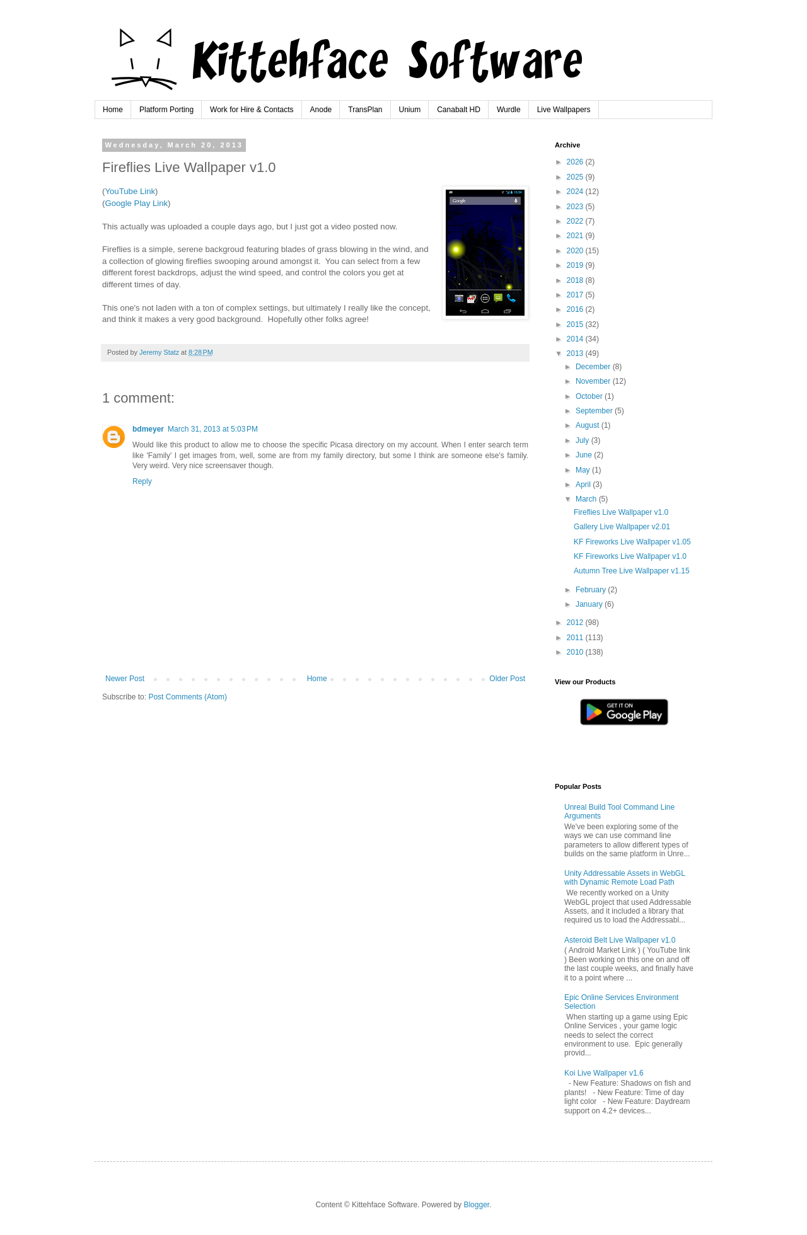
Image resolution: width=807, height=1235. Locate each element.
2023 (576, 206)
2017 (576, 294)
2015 (576, 324)
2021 (576, 235)
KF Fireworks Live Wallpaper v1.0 (630, 556)
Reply (142, 481)
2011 (576, 637)
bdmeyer (148, 429)
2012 (576, 622)
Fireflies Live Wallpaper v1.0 (621, 512)
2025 (576, 177)
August (588, 425)
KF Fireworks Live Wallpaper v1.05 (632, 541)
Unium (410, 109)
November (594, 381)
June (585, 455)
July (583, 440)
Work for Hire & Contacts (251, 109)
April (584, 484)
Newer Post (124, 678)
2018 (576, 280)
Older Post (507, 678)
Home (113, 109)
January (590, 604)
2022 (576, 221)
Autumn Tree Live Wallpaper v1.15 (632, 570)
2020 (576, 250)
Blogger (476, 1204)
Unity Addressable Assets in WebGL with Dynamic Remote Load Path (624, 878)
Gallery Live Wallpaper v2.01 (622, 526)
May (584, 470)
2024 (576, 191)
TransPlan (365, 109)
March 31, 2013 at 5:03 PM (213, 429)
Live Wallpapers (564, 109)
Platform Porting (166, 109)
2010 (576, 652)
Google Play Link (136, 203)
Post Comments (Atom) (187, 696)
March (587, 499)
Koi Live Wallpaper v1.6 (604, 1073)
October (590, 396)
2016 (576, 309)
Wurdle (509, 109)
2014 (576, 339)
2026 (576, 162)
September (595, 410)
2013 (576, 353)
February (592, 589)
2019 (576, 265)
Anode (321, 109)
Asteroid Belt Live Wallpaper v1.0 (619, 940)
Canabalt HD (458, 109)
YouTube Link (130, 191)
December (594, 366)
